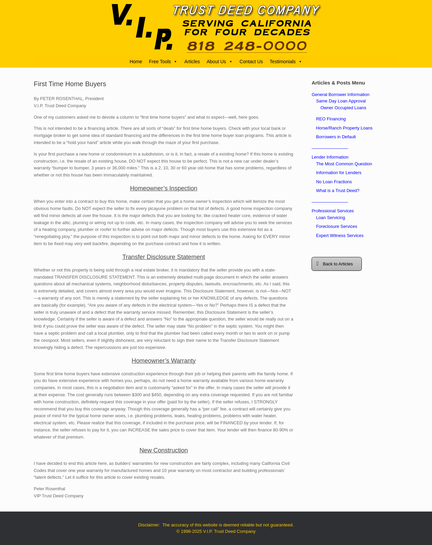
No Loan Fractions (334, 181)
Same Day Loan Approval (341, 100)
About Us (220, 61)
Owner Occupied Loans (343, 107)
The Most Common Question (344, 163)
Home (136, 61)
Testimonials (286, 61)
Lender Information (330, 157)
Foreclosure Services (336, 226)
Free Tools (163, 61)
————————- (330, 148)
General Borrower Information (340, 94)
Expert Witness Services (339, 235)
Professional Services (333, 210)
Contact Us (251, 61)
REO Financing (331, 118)
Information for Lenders (338, 172)
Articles (192, 61)
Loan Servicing (330, 217)
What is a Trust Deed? (337, 190)
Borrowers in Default (336, 136)
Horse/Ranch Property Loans (344, 128)
